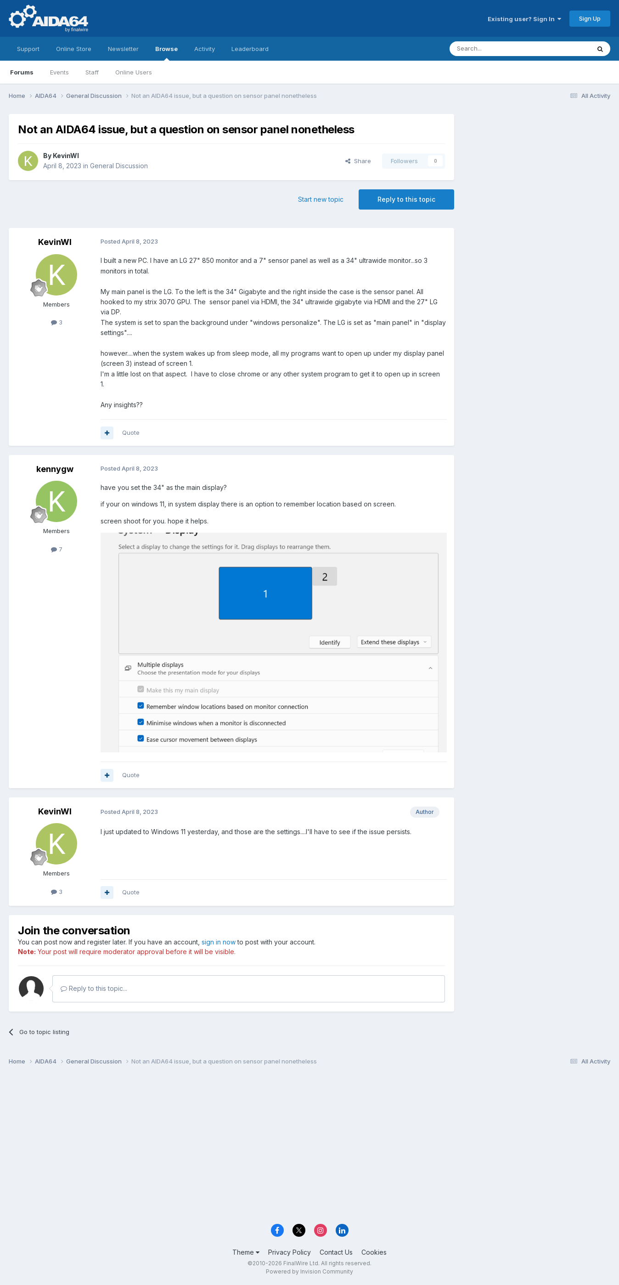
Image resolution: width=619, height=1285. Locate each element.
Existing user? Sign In (524, 19)
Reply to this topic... (94, 988)
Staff (92, 72)
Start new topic (320, 199)
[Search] (496, 48)
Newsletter (123, 48)
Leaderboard (250, 48)
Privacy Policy (289, 1252)
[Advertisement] (536, 175)
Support (28, 48)
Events (59, 72)
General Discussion (119, 166)
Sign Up (590, 18)
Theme (245, 1252)
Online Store (73, 48)
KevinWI (66, 155)
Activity (204, 48)
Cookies (374, 1252)
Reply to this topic (406, 199)
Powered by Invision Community (309, 1271)
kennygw (54, 469)
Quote (131, 432)
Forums (22, 72)
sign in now (219, 942)
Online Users (133, 72)
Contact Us (336, 1252)
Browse (166, 53)
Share (358, 161)
